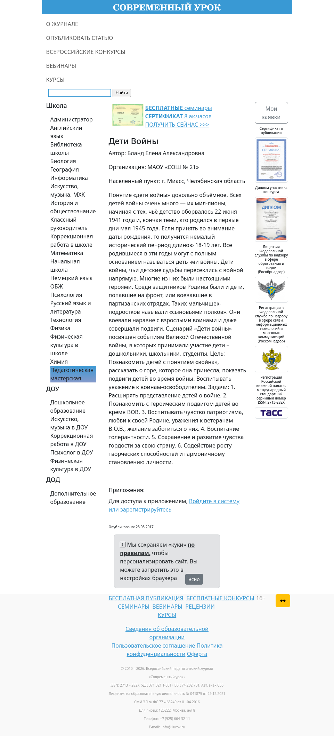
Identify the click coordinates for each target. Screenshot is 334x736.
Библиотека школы (66, 149)
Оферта (197, 654)
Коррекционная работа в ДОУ (71, 440)
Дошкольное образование (68, 406)
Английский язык (66, 132)
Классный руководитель (69, 224)
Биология (63, 161)
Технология (65, 320)
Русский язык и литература (70, 307)
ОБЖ (56, 286)
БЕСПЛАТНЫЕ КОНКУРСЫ (220, 598)
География (64, 169)
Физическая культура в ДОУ (70, 465)
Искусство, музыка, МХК (67, 190)
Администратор (71, 119)
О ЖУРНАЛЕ (62, 24)
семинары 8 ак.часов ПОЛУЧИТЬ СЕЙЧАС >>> (178, 116)
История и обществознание (73, 207)
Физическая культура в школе (66, 345)
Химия (59, 361)
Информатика (69, 178)
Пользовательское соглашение (153, 645)
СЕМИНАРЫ (133, 606)
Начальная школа (65, 266)
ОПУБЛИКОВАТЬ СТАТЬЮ (79, 38)
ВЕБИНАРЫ (61, 66)
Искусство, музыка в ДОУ (69, 423)
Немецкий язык (71, 278)
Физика (60, 328)
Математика (66, 253)
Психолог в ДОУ (71, 452)
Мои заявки (271, 113)
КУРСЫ (55, 80)
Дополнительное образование (73, 498)
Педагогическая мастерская (72, 374)
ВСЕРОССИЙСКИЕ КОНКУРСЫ (85, 52)
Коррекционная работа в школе (71, 240)
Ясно (194, 579)
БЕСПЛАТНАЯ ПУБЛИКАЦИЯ (146, 598)
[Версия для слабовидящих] (283, 600)
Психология (66, 295)
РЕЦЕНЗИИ (200, 606)
